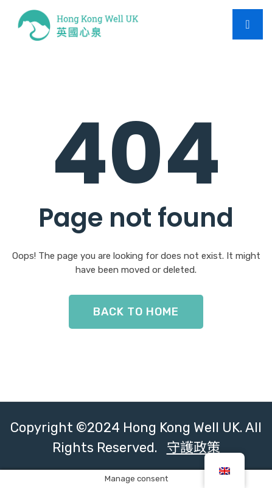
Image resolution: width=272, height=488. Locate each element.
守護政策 (193, 447)
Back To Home (136, 311)
